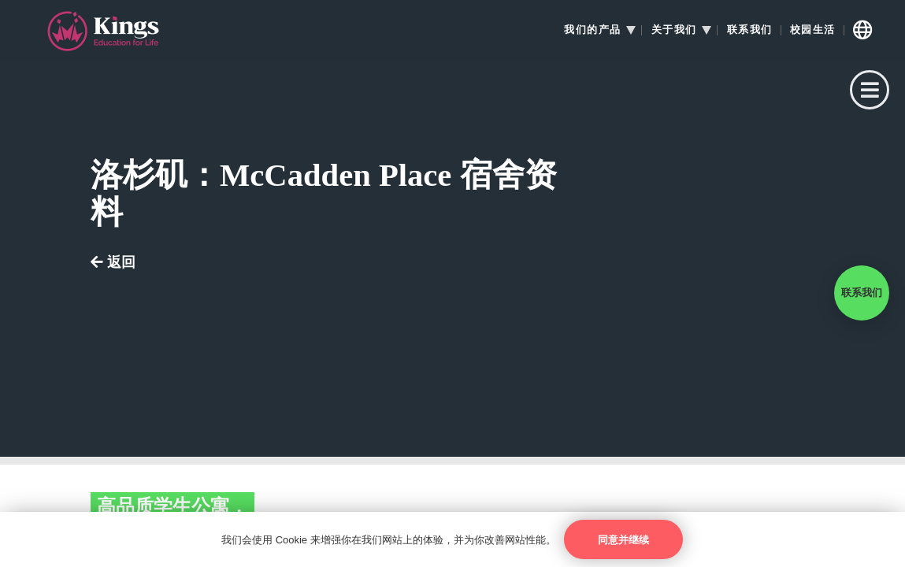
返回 (113, 262)
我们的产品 (592, 29)
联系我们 (750, 29)
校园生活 (813, 29)
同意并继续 (623, 540)
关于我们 (674, 29)
